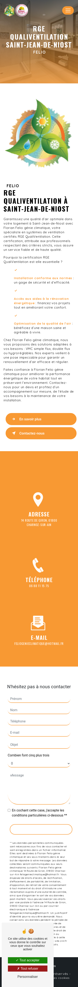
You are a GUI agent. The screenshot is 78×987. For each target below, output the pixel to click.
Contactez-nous (27, 433)
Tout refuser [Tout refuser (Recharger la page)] (27, 968)
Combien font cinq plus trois (28, 751)
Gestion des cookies (54, 977)
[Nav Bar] (68, 10)
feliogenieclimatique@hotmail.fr (39, 639)
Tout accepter (27, 960)
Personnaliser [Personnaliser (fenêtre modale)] (27, 976)
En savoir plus (25, 419)
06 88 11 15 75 (39, 589)
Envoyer (41, 825)
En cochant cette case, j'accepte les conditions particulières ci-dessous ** (39, 809)
